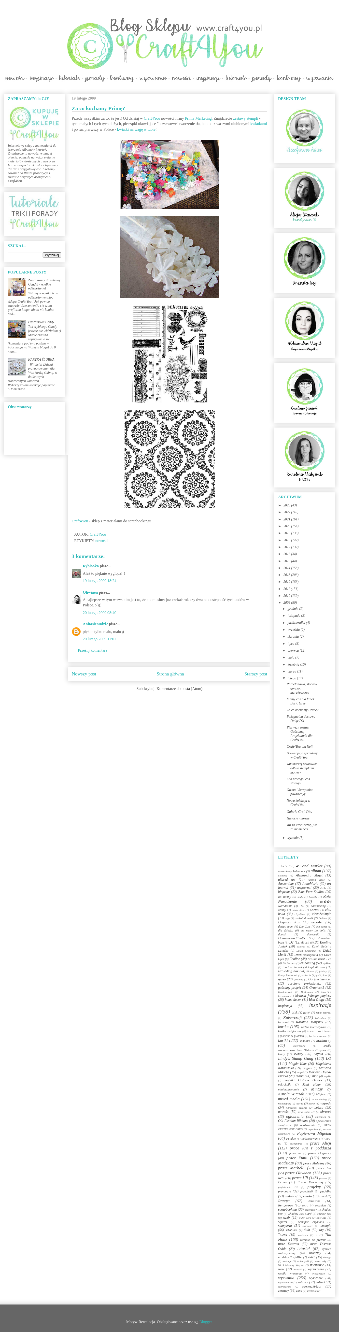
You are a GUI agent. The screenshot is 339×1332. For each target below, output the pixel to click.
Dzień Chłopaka (306, 950)
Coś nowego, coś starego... (298, 781)
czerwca (293, 650)
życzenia (312, 1290)
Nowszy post (84, 673)
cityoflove (300, 914)
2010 (287, 596)
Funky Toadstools (287, 975)
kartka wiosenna (318, 1035)
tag (321, 1230)
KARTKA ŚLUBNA (41, 359)
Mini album (311, 1084)
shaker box (324, 1214)
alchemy (282, 875)
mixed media (289, 1099)
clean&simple (321, 914)
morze (299, 1103)
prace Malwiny (313, 1163)
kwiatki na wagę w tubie (136, 129)
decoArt (316, 922)
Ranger (284, 1201)
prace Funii (297, 1158)
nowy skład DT (306, 1111)
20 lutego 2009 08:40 (99, 613)
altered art (286, 879)
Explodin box (316, 967)
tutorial (303, 1248)
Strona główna (170, 673)
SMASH (321, 1217)
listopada (294, 615)
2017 (287, 547)
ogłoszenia (295, 1116)
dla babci (321, 926)
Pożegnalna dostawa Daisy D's (301, 719)
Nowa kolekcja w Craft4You (298, 803)
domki (282, 934)
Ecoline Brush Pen (319, 959)
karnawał (283, 1022)
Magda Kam (298, 1064)
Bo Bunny (284, 897)
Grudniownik (285, 991)
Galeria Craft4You (299, 812)
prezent (323, 1178)
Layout (318, 1054)
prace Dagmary (319, 1153)
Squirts (282, 1222)
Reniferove (285, 1205)
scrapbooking (287, 1209)
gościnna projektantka (305, 983)
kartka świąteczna (289, 1031)
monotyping (284, 1103)
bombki (313, 896)
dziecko (301, 946)
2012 (287, 582)
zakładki (321, 1282)
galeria (306, 975)
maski (300, 1076)
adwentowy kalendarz (291, 871)
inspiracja (285, 1006)
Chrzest (314, 910)
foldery (323, 971)
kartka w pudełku (293, 1036)
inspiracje (320, 1005)
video (311, 1257)
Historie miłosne (298, 818)
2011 (287, 589)
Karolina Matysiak (309, 1022)
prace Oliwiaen (298, 1173)
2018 (287, 540)
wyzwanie (316, 1278)
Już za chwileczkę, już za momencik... (302, 827)
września (293, 629)
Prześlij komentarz (92, 650)
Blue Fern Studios (311, 892)
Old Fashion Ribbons (293, 1121)
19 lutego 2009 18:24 (99, 581)
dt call (305, 942)
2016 (287, 554)
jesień (306, 1012)
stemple (326, 1226)
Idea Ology (316, 1000)
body (300, 896)
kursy (281, 1054)
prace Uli (300, 1177)
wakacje (287, 1261)
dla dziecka (285, 930)
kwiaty (298, 1054)
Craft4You (152, 118)
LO (328, 1058)
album (316, 871)
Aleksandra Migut (309, 875)
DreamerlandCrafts (291, 938)
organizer (313, 1129)
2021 (287, 519)
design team (285, 926)
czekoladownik (304, 918)
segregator (311, 1209)
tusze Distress (288, 1244)
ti (316, 1234)
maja (291, 657)
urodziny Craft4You (290, 1257)
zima (299, 1290)
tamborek (302, 1234)
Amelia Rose (316, 879)
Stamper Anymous (311, 1222)
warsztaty (320, 1261)
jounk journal (323, 1012)
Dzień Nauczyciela (306, 955)
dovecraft (313, 934)
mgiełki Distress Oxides (303, 1080)
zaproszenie (284, 1286)
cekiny (282, 910)
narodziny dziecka (296, 1107)
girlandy (298, 979)
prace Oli (323, 1168)
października (296, 623)
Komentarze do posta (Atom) (179, 689)
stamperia (285, 1226)
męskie (327, 1076)
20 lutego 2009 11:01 (99, 639)
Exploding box (288, 971)
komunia (304, 1041)
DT (291, 942)
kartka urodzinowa (319, 1031)
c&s (302, 905)
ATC (323, 887)
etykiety (327, 963)
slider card (305, 1217)
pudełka (325, 1191)
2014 (287, 568)
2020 (287, 526)
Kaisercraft (292, 1017)
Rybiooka (91, 566)
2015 (287, 561)
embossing (307, 963)
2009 (287, 602)
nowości (101, 541)
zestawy (283, 1290)
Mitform (321, 1094)
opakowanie (307, 1125)
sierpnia (293, 636)
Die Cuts (305, 926)
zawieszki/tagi (311, 1286)
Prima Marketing (198, 118)
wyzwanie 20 (285, 1282)
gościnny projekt (289, 987)
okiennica (320, 1116)
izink (294, 1012)
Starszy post (255, 673)
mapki (300, 1072)
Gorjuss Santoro (319, 979)
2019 (287, 533)
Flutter (310, 971)
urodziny (315, 1253)
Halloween (307, 991)
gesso (282, 979)
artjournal (304, 887)
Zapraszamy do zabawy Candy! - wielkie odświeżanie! (44, 284)
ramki (323, 1196)
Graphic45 (316, 987)
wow (281, 1269)
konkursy (323, 1040)
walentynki (303, 1261)
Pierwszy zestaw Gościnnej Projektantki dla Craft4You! (299, 734)
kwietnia (293, 664)
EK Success (289, 963)
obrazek (325, 1112)
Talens (282, 1235)
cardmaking (318, 906)
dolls (323, 930)
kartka (283, 1026)
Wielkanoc (317, 1265)
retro (305, 1205)
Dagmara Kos (289, 922)
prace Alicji (320, 1143)
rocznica (320, 1205)
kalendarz (320, 1018)
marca (292, 671)
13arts (282, 866)
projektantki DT (288, 1187)
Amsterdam (286, 884)
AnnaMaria (310, 884)
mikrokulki (284, 1084)
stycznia (293, 838)
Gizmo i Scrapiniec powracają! (300, 792)
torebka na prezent (313, 1240)
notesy (318, 1107)
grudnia (293, 609)
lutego (292, 678)
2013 (287, 575)
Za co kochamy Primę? (302, 710)
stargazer (308, 1225)
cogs (287, 918)
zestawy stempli (245, 118)
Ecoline (294, 959)
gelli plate (321, 975)
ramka (307, 1196)
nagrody (325, 1103)
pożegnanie (296, 1143)
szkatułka (291, 1230)
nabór (312, 1103)
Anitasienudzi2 (95, 624)
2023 (287, 505)
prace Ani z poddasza (310, 1148)
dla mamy (307, 930)
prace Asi (295, 1153)
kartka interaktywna (313, 1027)
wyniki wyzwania (290, 1273)
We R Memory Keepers (291, 1265)
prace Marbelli (291, 1168)
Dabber (323, 918)
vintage (327, 1257)
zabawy (303, 1282)
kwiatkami (258, 124)
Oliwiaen (90, 592)
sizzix (286, 1217)
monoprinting (319, 1099)
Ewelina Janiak (292, 967)
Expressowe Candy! (42, 322)
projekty (314, 1187)
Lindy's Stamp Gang (295, 1058)
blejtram (284, 892)
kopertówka (299, 1045)
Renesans (313, 1201)
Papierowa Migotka (314, 1133)
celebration (298, 909)
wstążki (298, 1269)
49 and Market (309, 866)
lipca (291, 643)
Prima (282, 1182)
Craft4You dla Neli (299, 746)
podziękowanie (310, 1138)
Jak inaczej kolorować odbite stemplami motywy (302, 768)
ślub (307, 1230)
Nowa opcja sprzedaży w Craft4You (302, 755)
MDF (314, 1076)
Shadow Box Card (299, 1214)
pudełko (290, 1196)
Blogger (205, 1322)
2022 (287, 512)
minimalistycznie (288, 1089)
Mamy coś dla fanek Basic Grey (300, 701)
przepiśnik (306, 1191)
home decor (293, 1000)
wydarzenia (316, 1269)
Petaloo (291, 1138)
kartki (283, 1040)
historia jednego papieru (313, 996)
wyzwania (286, 1277)
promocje (284, 1191)
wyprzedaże (318, 1273)
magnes (307, 1068)
